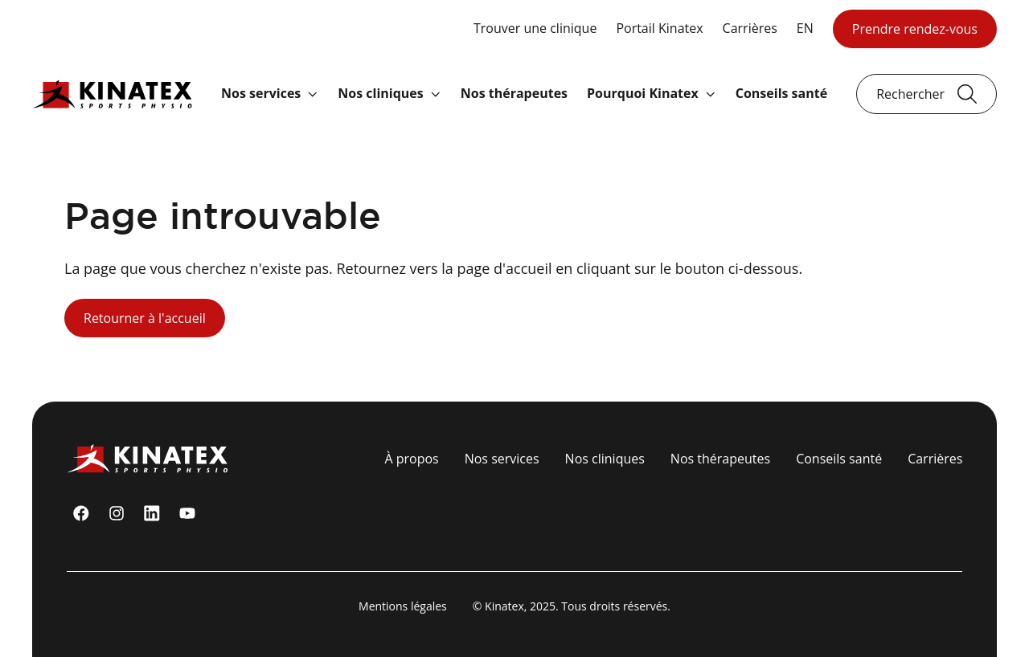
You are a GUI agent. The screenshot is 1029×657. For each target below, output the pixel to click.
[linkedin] (151, 513)
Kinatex (504, 606)
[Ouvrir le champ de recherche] (926, 94)
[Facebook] (81, 513)
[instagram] (116, 513)
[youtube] (187, 513)
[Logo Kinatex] (112, 94)
